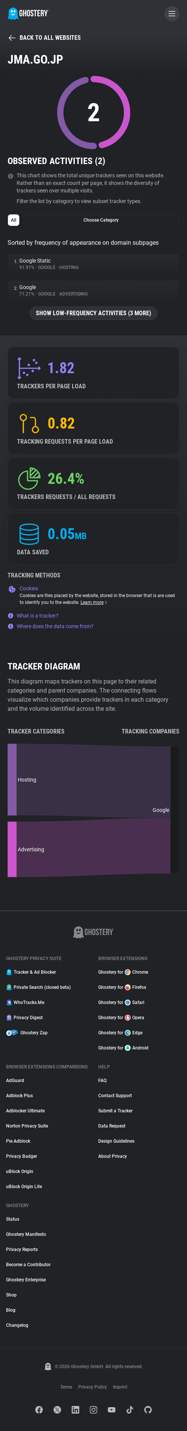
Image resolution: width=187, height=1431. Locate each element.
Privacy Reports (22, 1249)
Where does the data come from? (51, 626)
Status (12, 1219)
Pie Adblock (18, 1141)
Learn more (94, 602)
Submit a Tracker (115, 1111)
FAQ (102, 1080)
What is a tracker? (33, 616)
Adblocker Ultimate (25, 1111)
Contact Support (115, 1095)
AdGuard (15, 1080)
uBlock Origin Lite (24, 1186)
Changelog (17, 1325)
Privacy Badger (21, 1156)
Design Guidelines (116, 1141)
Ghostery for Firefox (122, 987)
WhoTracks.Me (25, 1002)
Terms (66, 1387)
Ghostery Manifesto (26, 1234)
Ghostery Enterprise (26, 1279)
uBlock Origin (19, 1171)
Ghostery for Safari (121, 1002)
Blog (10, 1310)
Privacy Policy (92, 1387)
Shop (11, 1295)
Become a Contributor (28, 1264)
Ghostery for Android (123, 1048)
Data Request (111, 1126)
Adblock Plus (19, 1095)
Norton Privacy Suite (27, 1126)
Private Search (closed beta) (38, 987)
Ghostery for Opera (121, 1018)
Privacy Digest (24, 1018)
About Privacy (112, 1156)
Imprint (120, 1387)
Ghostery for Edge (120, 1033)
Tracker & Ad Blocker (31, 972)
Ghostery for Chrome (123, 972)
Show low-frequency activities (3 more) (93, 313)
